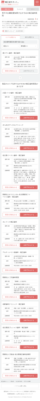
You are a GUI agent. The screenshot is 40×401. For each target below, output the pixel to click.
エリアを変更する (11, 37)
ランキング (20, 9)
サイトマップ (29, 394)
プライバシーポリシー (16, 391)
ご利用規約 (26, 391)
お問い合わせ (20, 394)
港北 (6, 46)
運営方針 (32, 391)
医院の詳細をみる (11, 71)
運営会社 (6, 391)
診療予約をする (29, 118)
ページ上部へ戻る (20, 386)
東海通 (24, 46)
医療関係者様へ (11, 394)
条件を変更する (29, 37)
